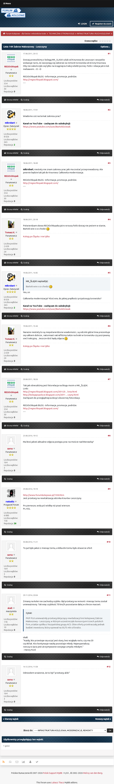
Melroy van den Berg (92, 773)
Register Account (101, 23)
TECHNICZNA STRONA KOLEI (61, 33)
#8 (109, 436)
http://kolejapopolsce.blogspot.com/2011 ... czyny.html (51, 394)
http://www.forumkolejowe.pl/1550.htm (43, 495)
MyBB (66, 773)
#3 (109, 163)
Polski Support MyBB (52, 773)
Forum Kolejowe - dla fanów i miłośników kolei (26, 33)
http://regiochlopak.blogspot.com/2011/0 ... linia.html (50, 391)
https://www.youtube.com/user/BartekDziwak (46, 126)
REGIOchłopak (11, 66)
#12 (108, 667)
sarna (10, 448)
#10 (108, 542)
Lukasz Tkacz (58, 782)
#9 (109, 489)
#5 (109, 273)
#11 (108, 595)
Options (105, 47)
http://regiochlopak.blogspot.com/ (40, 79)
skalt (10, 608)
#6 (109, 326)
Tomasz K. (10, 232)
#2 (109, 110)
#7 (109, 379)
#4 (109, 219)
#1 (109, 54)
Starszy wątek (11, 719)
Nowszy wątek (102, 719)
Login (82, 23)
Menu (7, 3)
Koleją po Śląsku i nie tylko (36, 236)
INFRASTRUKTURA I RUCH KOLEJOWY (93, 33)
